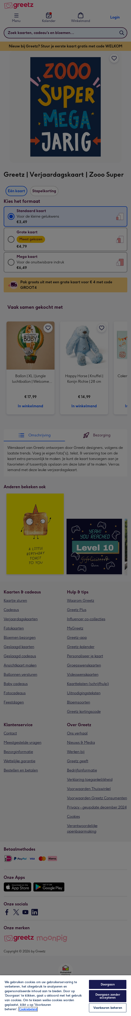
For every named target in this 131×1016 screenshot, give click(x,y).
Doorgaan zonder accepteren (107, 996)
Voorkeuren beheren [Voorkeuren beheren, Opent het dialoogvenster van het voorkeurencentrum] (107, 1008)
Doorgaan (108, 984)
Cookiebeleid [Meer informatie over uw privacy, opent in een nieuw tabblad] (28, 1009)
